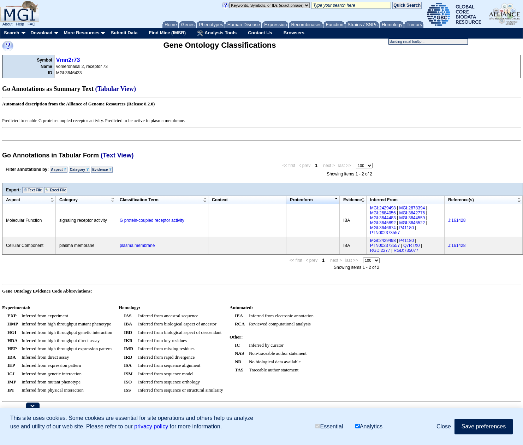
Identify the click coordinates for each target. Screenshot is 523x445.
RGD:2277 (380, 250)
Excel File (55, 190)
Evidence (102, 170)
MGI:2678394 (412, 208)
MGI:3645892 (383, 222)
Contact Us (260, 32)
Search (11, 32)
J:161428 (456, 220)
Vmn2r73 (68, 60)
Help (20, 24)
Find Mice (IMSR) (167, 32)
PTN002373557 (385, 232)
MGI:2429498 (383, 208)
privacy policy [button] (151, 426)
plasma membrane (137, 245)
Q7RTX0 (411, 245)
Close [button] (443, 426)
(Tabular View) (115, 88)
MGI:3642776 (412, 212)
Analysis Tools (217, 33)
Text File (32, 190)
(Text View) (117, 155)
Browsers (294, 32)
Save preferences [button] (484, 426)
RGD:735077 (406, 250)
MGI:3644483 (383, 217)
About (7, 24)
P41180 (406, 227)
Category (79, 170)
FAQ (31, 24)
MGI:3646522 (412, 222)
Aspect (58, 170)
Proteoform (301, 199)
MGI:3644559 (412, 217)
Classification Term (139, 199)
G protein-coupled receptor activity (152, 220)
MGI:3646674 (383, 227)
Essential (329, 426)
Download (41, 32)
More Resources (81, 32)
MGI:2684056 (383, 212)
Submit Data (124, 32)
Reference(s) (461, 199)
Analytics (368, 426)
